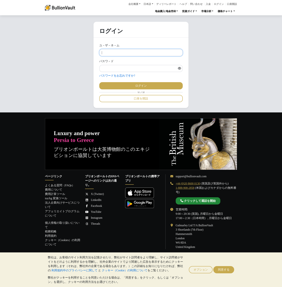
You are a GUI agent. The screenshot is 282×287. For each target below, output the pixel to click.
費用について (53, 189)
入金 (208, 4)
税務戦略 (50, 231)
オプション (201, 269)
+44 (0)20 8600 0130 (188, 183)
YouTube (93, 212)
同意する (223, 269)
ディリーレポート (166, 4)
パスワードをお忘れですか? (117, 75)
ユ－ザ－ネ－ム (109, 45)
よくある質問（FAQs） (60, 185)
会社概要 (133, 4)
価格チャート (225, 11)
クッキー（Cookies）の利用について (62, 242)
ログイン (219, 4)
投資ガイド (188, 11)
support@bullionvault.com (191, 176)
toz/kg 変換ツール (56, 198)
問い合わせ (196, 4)
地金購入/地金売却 (165, 11)
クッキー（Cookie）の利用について (124, 270)
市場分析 (206, 11)
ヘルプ (183, 4)
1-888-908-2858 (185, 187)
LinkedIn (93, 200)
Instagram (93, 218)
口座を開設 (141, 98)
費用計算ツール (55, 193)
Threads (92, 224)
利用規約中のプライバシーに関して (74, 270)
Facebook (93, 206)
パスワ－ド (106, 61)
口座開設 (232, 4)
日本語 (147, 4)
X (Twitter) (94, 194)
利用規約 (50, 235)
